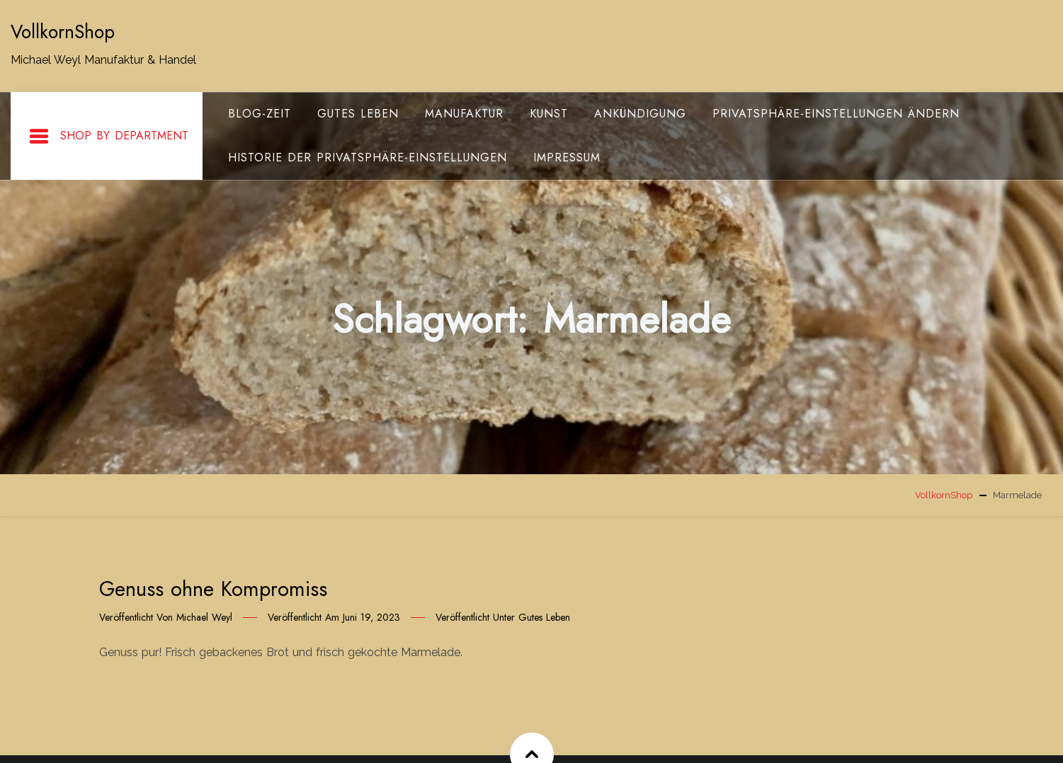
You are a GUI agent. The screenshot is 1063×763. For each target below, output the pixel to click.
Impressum (567, 157)
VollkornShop (63, 31)
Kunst (549, 113)
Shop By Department (108, 136)
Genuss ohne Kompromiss (213, 589)
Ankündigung (640, 113)
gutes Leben (358, 113)
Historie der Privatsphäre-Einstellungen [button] (367, 157)
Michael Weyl (204, 617)
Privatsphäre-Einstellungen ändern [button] (836, 113)
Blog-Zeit (259, 113)
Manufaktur (464, 113)
